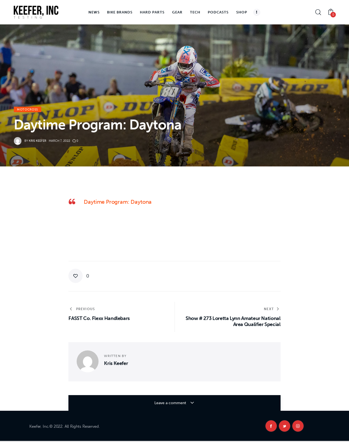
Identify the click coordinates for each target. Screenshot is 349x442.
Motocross (27, 109)
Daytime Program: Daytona (118, 202)
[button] (78, 276)
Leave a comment (170, 403)
